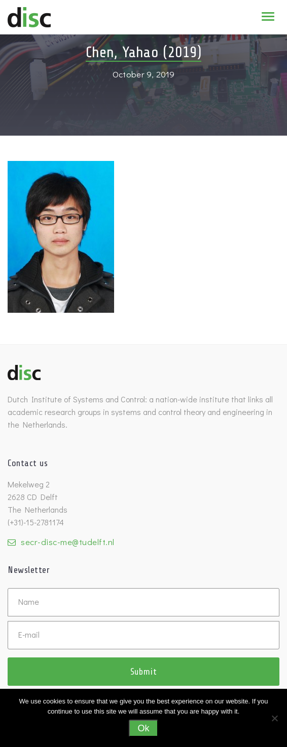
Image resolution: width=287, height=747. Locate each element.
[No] (274, 718)
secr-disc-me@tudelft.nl (68, 542)
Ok (143, 728)
